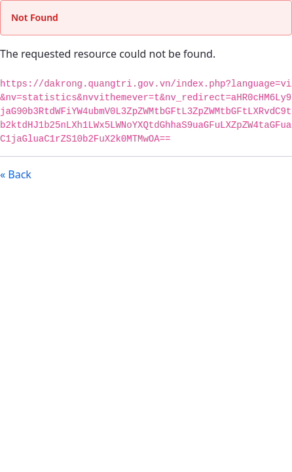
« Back (15, 174)
